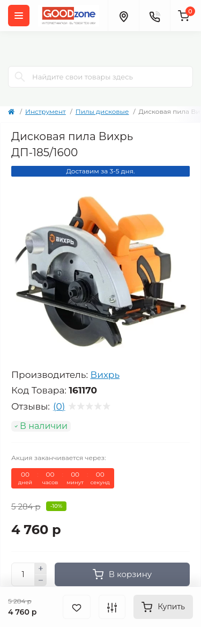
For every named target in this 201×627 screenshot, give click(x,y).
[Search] (20, 77)
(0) (59, 406)
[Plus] (41, 568)
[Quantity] (23, 574)
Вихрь (105, 374)
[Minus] (41, 581)
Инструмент (45, 111)
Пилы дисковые (102, 111)
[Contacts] (154, 15)
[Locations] (123, 15)
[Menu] (18, 15)
